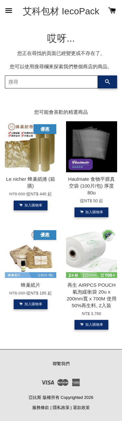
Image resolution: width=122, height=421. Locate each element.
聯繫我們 (61, 363)
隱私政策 (61, 407)
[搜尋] (51, 81)
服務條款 (40, 407)
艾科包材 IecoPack (61, 11)
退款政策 (81, 407)
